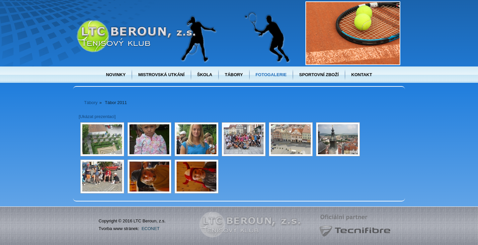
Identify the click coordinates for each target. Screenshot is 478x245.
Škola (204, 74)
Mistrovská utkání (161, 74)
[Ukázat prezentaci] (97, 116)
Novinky (115, 74)
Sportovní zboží (319, 74)
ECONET (150, 228)
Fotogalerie (271, 74)
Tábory (234, 74)
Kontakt (361, 74)
